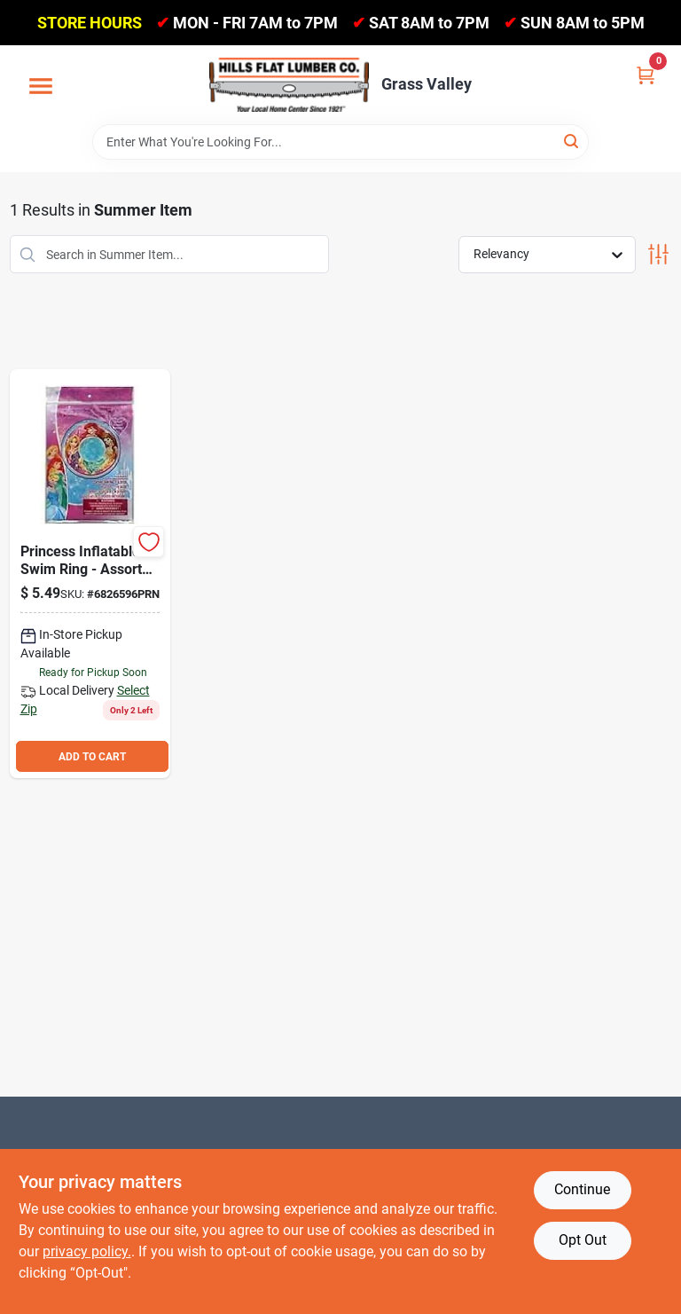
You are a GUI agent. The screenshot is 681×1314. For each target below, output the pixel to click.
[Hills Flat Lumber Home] (289, 84)
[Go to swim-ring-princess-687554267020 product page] (90, 573)
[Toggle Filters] (658, 254)
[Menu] (40, 86)
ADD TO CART (92, 757)
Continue (582, 1189)
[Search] (572, 140)
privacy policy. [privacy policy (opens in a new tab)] (87, 1251)
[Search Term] (340, 142)
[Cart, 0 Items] (645, 74)
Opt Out (583, 1239)
